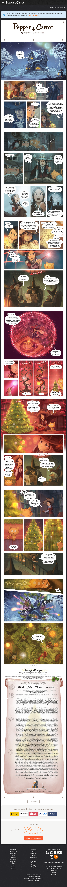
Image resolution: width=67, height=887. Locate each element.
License (13, 869)
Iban (33, 869)
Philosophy (13, 857)
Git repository (33, 834)
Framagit (33, 849)
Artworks (13, 853)
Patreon (33, 863)
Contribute (13, 861)
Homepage (13, 849)
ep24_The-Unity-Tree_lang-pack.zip (39, 830)
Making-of (33, 853)
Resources (13, 859)
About (13, 867)
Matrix (54, 872)
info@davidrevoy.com (57, 862)
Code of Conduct (33, 880)
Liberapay (33, 861)
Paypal (33, 867)
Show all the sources (33, 838)
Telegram (54, 874)
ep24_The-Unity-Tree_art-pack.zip (36, 828)
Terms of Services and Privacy (33, 878)
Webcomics (13, 851)
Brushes (33, 855)
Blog (13, 865)
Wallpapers (33, 857)
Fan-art (13, 855)
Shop (13, 863)
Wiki (33, 851)
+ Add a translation (33, 15)
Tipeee (33, 865)
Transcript (34, 801)
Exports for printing (33, 832)
